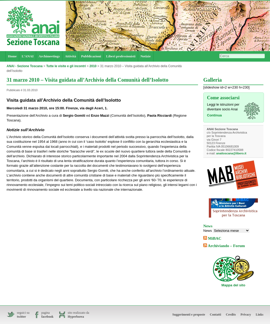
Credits (231, 314)
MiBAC (214, 238)
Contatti (215, 314)
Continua (214, 115)
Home (12, 56)
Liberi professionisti (120, 56)
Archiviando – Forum (226, 245)
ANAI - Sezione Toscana (24, 66)
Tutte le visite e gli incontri (66, 66)
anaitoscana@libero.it (231, 153)
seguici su (23, 315)
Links (259, 314)
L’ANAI (27, 56)
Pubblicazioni (91, 56)
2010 (93, 66)
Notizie (146, 56)
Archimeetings (49, 56)
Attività (70, 56)
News (207, 231)
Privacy (245, 314)
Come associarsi (223, 97)
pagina (47, 315)
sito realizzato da (78, 315)
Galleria (212, 80)
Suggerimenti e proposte (188, 314)
